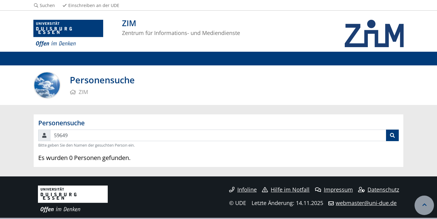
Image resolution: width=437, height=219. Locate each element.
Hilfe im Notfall (286, 189)
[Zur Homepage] (68, 33)
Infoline (243, 189)
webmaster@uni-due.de (366, 203)
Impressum (334, 189)
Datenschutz (378, 189)
